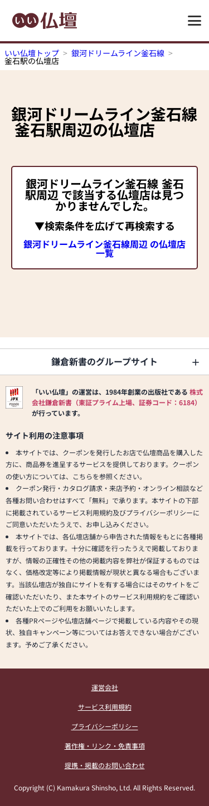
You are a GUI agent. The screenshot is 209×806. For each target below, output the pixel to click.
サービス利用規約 (105, 706)
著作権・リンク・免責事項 (105, 745)
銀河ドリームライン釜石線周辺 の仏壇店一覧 (104, 248)
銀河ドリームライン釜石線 (117, 53)
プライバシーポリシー (104, 726)
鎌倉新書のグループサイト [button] (104, 361)
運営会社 (104, 687)
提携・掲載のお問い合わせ (105, 765)
